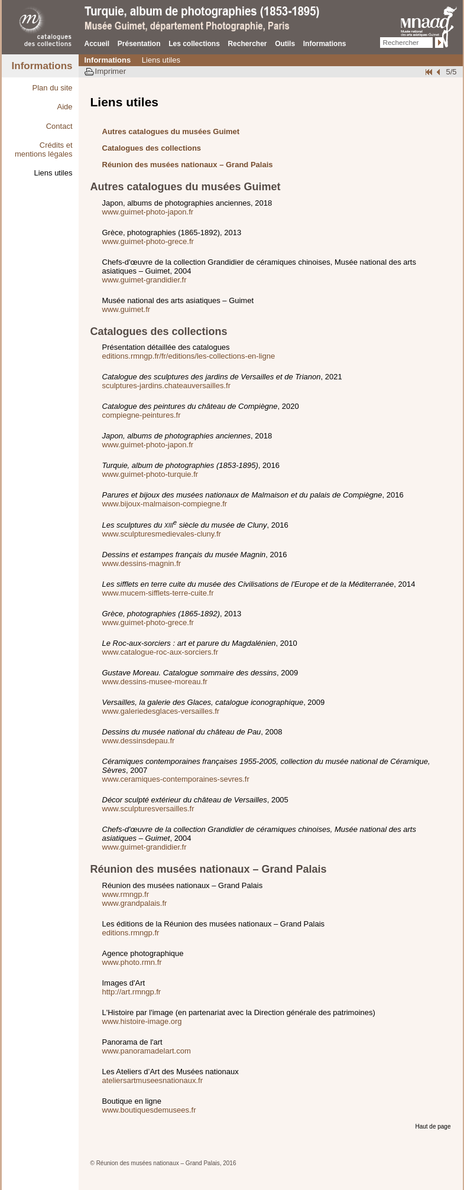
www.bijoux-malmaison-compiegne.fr (165, 503)
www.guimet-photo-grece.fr (148, 241)
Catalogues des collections (152, 148)
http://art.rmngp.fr (131, 991)
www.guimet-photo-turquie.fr (150, 474)
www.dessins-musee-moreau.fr (154, 681)
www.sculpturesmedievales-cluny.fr (161, 533)
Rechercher (247, 44)
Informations (324, 44)
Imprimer (110, 71)
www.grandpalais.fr (134, 903)
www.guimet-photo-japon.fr (148, 211)
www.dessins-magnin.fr (141, 563)
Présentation (139, 44)
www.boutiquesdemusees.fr (149, 1110)
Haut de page (432, 1126)
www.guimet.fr (126, 309)
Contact (59, 126)
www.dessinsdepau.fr (138, 740)
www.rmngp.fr (125, 894)
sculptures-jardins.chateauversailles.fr (166, 385)
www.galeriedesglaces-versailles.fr (161, 711)
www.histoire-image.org (142, 1021)
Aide (64, 106)
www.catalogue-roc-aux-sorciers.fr (160, 652)
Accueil (97, 44)
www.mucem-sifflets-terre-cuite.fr (158, 593)
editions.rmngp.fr (131, 932)
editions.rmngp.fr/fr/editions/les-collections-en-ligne (188, 356)
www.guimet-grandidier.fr (144, 279)
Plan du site (53, 87)
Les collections (194, 44)
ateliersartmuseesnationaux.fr (152, 1080)
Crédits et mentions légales (44, 149)
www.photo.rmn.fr (132, 962)
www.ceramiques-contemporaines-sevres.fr (175, 779)
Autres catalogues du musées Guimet (171, 131)
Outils (285, 44)
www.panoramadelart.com (146, 1050)
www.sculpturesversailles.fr (148, 808)
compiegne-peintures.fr (141, 415)
